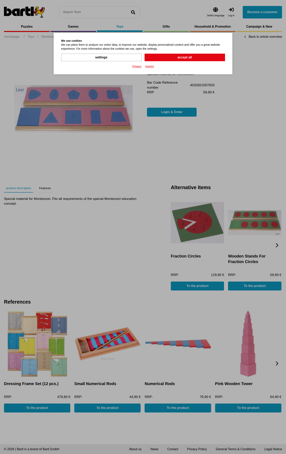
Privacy (136, 66)
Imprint (149, 66)
